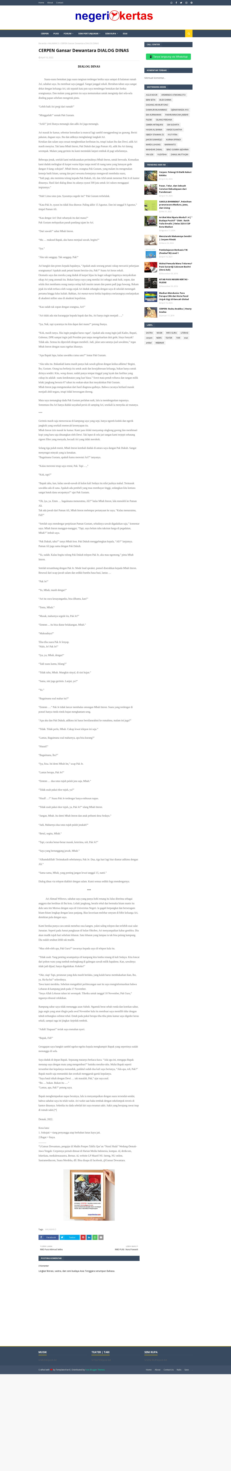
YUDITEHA (162, 154)
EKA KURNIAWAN (153, 114)
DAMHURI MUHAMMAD (156, 109)
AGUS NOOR (151, 94)
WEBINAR (160, 342)
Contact (59, 2)
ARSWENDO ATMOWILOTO (173, 94)
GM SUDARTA (173, 124)
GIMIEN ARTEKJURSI (154, 124)
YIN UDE (149, 154)
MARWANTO (170, 144)
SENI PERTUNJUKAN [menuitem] (88, 33)
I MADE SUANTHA (174, 129)
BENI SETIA (150, 99)
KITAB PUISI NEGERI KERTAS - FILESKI (174, 281)
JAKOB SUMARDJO (154, 139)
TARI (178, 337)
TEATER (169, 337)
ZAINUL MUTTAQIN (179, 154)
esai (186, 337)
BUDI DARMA (165, 99)
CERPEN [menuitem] (45, 33)
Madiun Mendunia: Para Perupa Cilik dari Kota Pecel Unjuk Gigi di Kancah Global (174, 296)
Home (41, 2)
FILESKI (149, 119)
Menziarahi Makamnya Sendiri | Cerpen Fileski (175, 238)
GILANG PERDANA (164, 119)
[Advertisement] (96, 1422)
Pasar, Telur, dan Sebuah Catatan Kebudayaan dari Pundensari (173, 188)
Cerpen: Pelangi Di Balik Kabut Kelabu (175, 174)
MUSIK (159, 332)
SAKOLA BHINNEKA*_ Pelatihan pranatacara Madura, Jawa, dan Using (175, 204)
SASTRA (149, 332)
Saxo (186, 1369)
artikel (149, 342)
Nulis (179, 1369)
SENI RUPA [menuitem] (110, 33)
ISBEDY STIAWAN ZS (155, 134)
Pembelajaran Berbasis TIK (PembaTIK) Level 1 (173, 251)
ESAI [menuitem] (125, 33)
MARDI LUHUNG (153, 144)
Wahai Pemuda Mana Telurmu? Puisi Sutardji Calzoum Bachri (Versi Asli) (175, 266)
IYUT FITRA (172, 134)
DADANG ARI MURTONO (157, 104)
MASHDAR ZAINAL (154, 149)
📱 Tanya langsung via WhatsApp (168, 56)
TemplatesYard (63, 1369)
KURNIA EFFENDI (173, 139)
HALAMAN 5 (53, 43)
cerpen (149, 337)
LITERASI (184, 332)
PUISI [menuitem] (56, 33)
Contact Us (169, 1369)
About (50, 2)
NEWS (159, 337)
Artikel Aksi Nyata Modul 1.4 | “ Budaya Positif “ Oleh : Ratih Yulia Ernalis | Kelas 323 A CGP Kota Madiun (175, 222)
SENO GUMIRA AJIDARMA (177, 149)
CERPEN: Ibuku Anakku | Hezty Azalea (175, 310)
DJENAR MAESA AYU (180, 109)
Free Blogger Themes (95, 1369)
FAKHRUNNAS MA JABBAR (176, 114)
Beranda (42, 43)
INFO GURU (171, 332)
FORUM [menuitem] (67, 33)
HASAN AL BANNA (154, 129)
